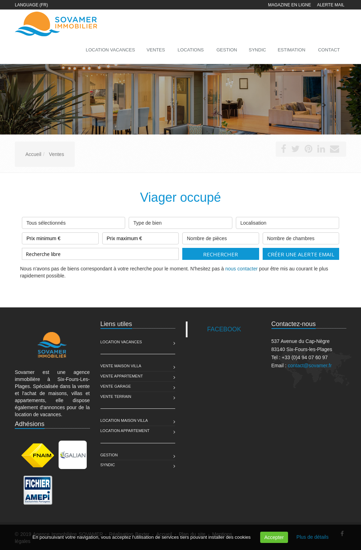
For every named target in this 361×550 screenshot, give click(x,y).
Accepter (274, 537)
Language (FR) (31, 4)
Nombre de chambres (301, 236)
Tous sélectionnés (73, 221)
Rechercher (220, 254)
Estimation (291, 49)
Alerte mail (330, 4)
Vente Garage (115, 386)
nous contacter (241, 268)
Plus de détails (312, 537)
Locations (191, 49)
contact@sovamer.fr (310, 365)
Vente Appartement (121, 376)
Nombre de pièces (221, 236)
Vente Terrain (115, 396)
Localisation (287, 221)
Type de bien (180, 221)
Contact (329, 49)
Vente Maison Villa (120, 366)
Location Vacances (121, 342)
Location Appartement (124, 431)
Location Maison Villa (124, 420)
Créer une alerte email (301, 254)
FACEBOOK (224, 329)
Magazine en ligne (289, 4)
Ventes (156, 49)
